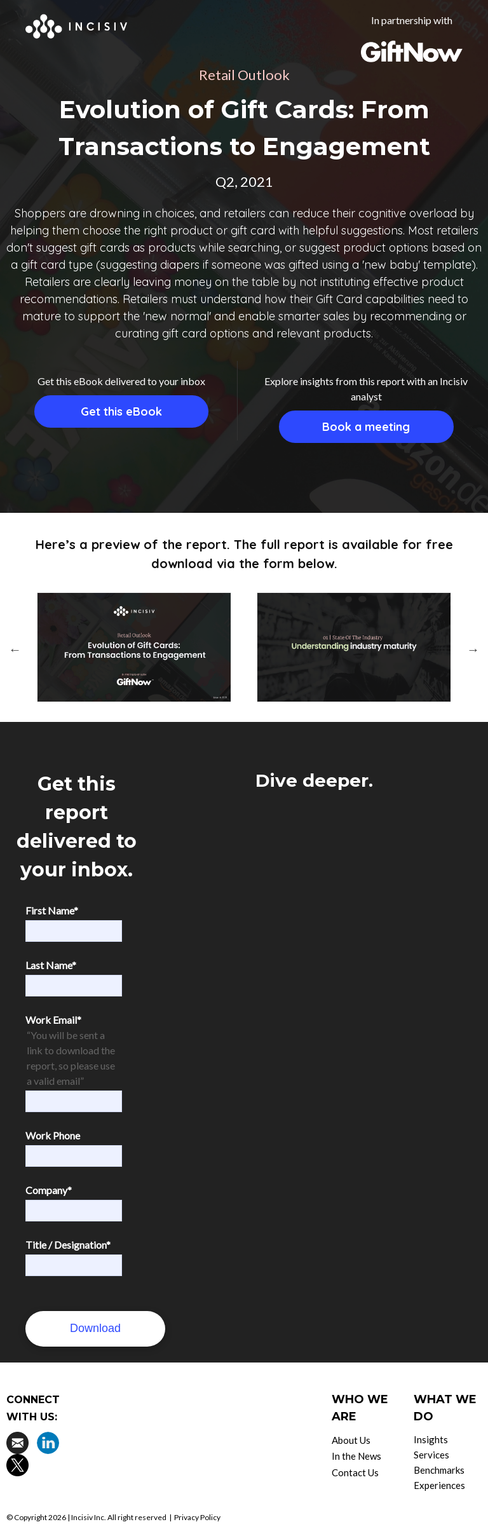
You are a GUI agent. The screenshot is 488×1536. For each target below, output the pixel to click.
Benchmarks (439, 1470)
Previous (14, 649)
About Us (351, 1440)
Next (473, 649)
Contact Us (355, 1472)
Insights (431, 1439)
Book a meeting (366, 426)
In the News (356, 1456)
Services (431, 1454)
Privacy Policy (197, 1517)
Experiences (439, 1485)
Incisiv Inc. (88, 1517)
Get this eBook (121, 411)
